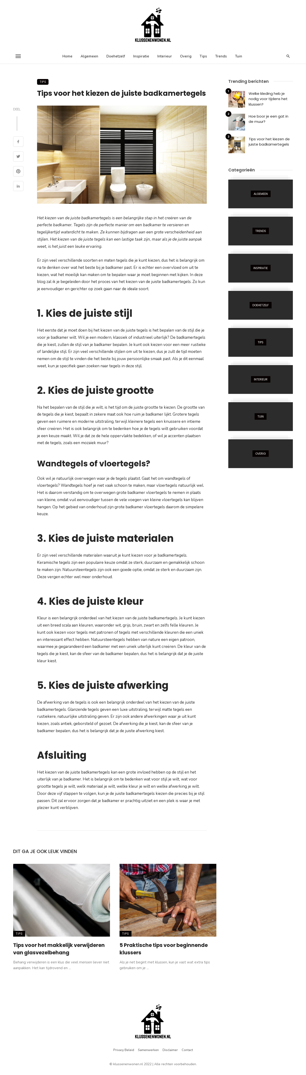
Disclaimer (170, 1050)
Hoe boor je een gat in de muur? (268, 119)
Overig (185, 56)
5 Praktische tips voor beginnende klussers (164, 949)
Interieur (164, 56)
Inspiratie (141, 56)
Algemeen (89, 56)
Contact (187, 1050)
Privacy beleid (123, 1050)
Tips (203, 56)
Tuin (238, 56)
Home (67, 56)
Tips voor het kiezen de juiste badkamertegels (269, 141)
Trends (221, 56)
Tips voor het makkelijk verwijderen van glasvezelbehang (59, 949)
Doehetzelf (115, 56)
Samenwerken (148, 1050)
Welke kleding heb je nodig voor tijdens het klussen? (268, 99)
